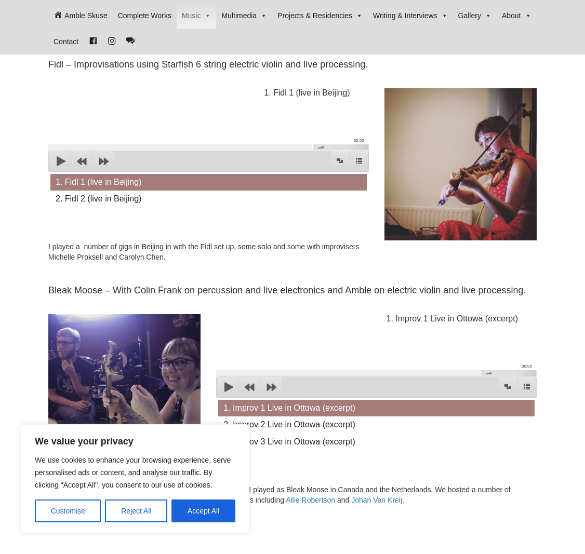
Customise (68, 511)
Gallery (474, 16)
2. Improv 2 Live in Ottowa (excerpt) (289, 424)
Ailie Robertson (310, 500)
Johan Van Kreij (376, 500)
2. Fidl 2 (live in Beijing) (98, 198)
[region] (135, 478)
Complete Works (144, 15)
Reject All (136, 511)
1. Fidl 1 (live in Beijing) (98, 182)
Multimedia (244, 16)
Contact (66, 41)
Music (196, 16)
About (516, 16)
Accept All (203, 511)
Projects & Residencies (320, 16)
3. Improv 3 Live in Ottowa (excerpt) (289, 441)
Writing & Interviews (410, 16)
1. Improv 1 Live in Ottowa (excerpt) (289, 407)
